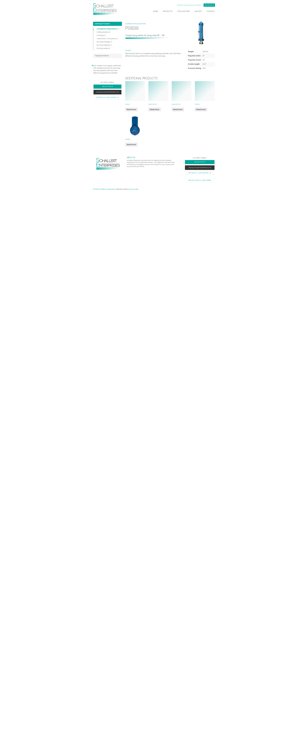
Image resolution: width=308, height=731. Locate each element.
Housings (100, 35)
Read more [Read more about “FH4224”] (131, 109)
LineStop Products (102, 24)
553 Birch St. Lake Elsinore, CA (107, 97)
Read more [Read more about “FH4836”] (131, 144)
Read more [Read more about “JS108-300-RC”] (154, 109)
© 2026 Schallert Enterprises (104, 189)
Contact (211, 11)
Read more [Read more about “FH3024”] (201, 109)
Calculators (183, 11)
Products (167, 11)
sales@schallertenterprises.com (107, 92)
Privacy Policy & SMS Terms (199, 180)
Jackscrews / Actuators (106, 38)
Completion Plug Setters (107, 29)
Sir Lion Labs (133, 189)
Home (155, 11)
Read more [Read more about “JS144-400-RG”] (177, 109)
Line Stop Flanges (103, 42)
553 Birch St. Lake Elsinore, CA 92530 (189, 5)
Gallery (198, 11)
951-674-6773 (209, 5)
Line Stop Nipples (103, 45)
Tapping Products (102, 55)
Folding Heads (102, 32)
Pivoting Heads (102, 48)
